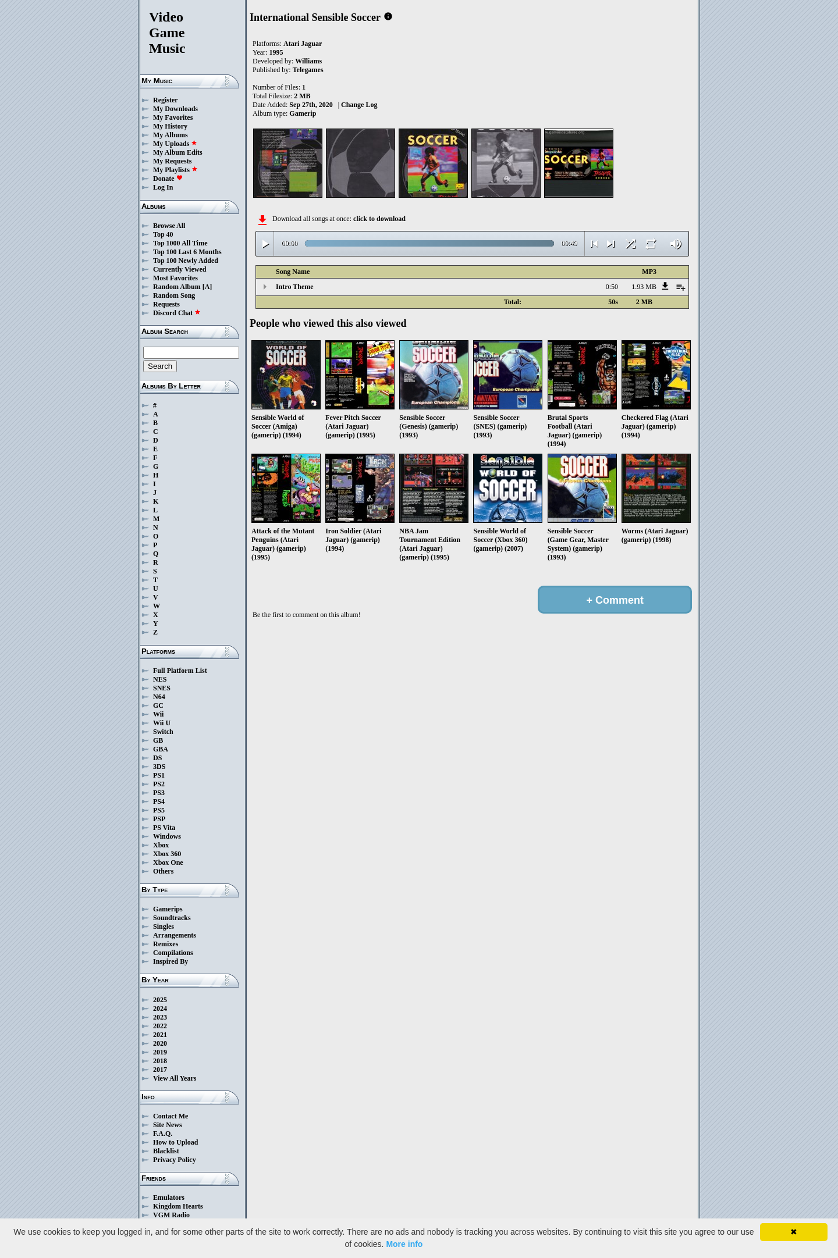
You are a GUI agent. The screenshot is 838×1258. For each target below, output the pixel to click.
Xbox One (168, 862)
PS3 (159, 793)
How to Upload (175, 1142)
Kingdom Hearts (178, 1206)
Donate (168, 178)
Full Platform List (180, 671)
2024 (160, 1008)
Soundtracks (172, 918)
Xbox (161, 845)
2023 (160, 1017)
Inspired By (170, 961)
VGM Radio (171, 1215)
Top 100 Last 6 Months (187, 252)
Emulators (168, 1197)
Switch (163, 732)
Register (165, 100)
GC (158, 705)
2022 (160, 1026)
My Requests (172, 161)
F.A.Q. (162, 1133)
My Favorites (173, 117)
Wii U (162, 723)
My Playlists (175, 170)
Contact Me (170, 1116)
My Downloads (175, 109)
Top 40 (163, 234)
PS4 (159, 801)
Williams (308, 61)
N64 (159, 697)
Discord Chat (177, 313)
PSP (159, 819)
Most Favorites (175, 278)
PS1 (159, 775)
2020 (160, 1043)
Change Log (359, 105)
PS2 (159, 784)
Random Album (177, 287)
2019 (160, 1052)
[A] (207, 287)
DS (157, 758)
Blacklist (166, 1151)
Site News (167, 1125)
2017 (160, 1069)
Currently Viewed (179, 269)
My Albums (170, 135)
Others (163, 871)
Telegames (308, 70)
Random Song (174, 295)
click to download (379, 219)
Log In (163, 187)
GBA (160, 749)
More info (404, 1244)
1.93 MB (643, 287)
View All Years (174, 1078)
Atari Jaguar (302, 44)
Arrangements (174, 935)
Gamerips (168, 909)
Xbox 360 (167, 854)
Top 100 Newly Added (185, 260)
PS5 (159, 810)
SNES (162, 688)
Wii (158, 714)
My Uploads (175, 144)
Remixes (165, 944)
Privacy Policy (174, 1160)
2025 (160, 1000)
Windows (167, 836)
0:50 (612, 287)
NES (159, 679)
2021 (160, 1035)
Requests (166, 304)
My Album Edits (178, 152)
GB (158, 740)
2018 (160, 1061)
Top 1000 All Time (180, 243)
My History (170, 126)
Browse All (169, 226)
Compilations (173, 953)
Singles (163, 926)
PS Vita (164, 828)
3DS (159, 766)
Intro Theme (295, 287)
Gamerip (302, 113)
